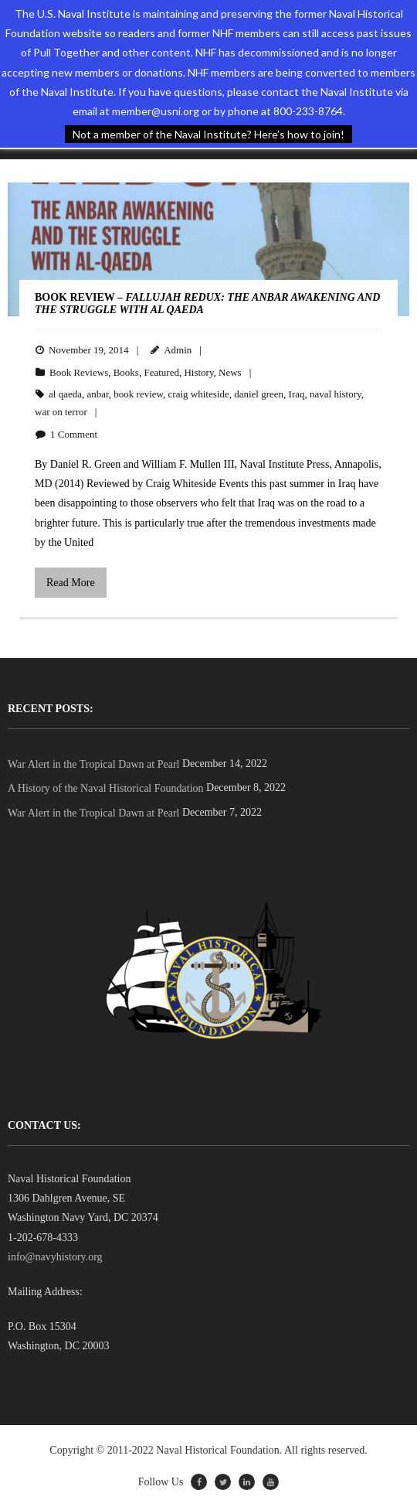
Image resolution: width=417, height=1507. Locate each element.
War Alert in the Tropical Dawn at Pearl (93, 764)
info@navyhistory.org (55, 1257)
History (198, 372)
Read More (70, 582)
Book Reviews (78, 372)
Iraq (297, 394)
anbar (97, 394)
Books (126, 372)
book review (138, 394)
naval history (335, 394)
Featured (161, 372)
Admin (178, 350)
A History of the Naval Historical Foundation (106, 788)
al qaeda (65, 394)
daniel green (258, 394)
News (230, 372)
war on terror (61, 412)
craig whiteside (198, 394)
